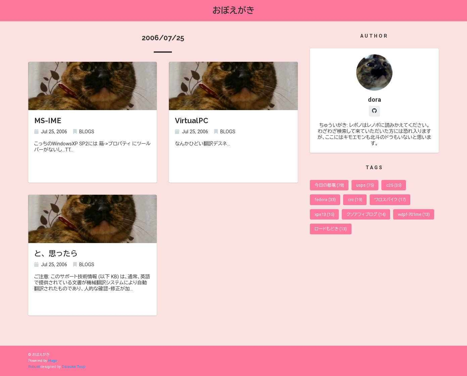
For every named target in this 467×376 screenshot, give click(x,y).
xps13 (324, 214)
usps (365, 185)
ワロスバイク (390, 199)
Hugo (52, 361)
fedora (325, 199)
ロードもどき (331, 228)
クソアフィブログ (366, 214)
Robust (34, 367)
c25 (394, 185)
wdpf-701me (414, 214)
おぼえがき (234, 10)
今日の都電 (329, 185)
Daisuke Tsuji (73, 367)
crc (355, 199)
